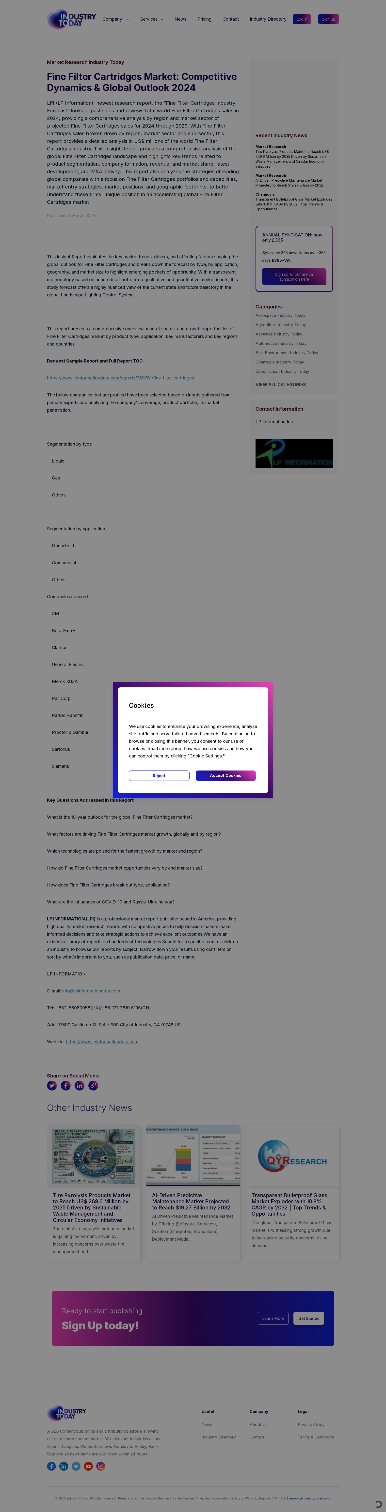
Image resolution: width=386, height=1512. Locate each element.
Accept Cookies (225, 775)
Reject (159, 775)
